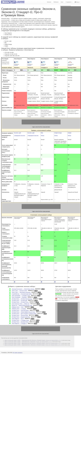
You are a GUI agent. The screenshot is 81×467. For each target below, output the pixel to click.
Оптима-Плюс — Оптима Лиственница (20, 299)
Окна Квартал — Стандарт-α (17, 323)
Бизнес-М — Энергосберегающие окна (20, 305)
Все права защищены (17, 352)
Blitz (42, 132)
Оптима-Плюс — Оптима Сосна (18, 302)
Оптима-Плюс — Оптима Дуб (17, 300)
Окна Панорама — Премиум (17, 297)
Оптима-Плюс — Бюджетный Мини (19, 317)
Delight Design (58, 132)
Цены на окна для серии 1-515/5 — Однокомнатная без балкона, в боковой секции (33, 340)
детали (25, 70)
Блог (62, 2)
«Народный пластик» (19, 135)
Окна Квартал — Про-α (16, 318)
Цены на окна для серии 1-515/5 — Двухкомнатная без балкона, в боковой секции (33, 343)
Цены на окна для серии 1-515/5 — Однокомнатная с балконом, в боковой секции (33, 344)
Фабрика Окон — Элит (16, 307)
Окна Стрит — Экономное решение (19, 292)
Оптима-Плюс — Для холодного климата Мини (22, 313)
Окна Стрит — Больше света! (17, 290)
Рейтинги (56, 2)
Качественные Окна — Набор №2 (19, 303)
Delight (69, 132)
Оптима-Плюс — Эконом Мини (18, 315)
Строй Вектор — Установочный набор (20, 294)
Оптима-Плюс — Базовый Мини (18, 322)
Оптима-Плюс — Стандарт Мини (18, 320)
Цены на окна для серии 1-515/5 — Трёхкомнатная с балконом (28, 341)
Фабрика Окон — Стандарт (17, 308)
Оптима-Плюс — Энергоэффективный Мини (21, 312)
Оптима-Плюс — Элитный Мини (18, 310)
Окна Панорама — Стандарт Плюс (19, 295)
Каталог (49, 2)
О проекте (69, 2)
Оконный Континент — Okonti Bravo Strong (21, 289)
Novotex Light (17, 132)
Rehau (42, 135)
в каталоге (16, 65)
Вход (77, 2)
